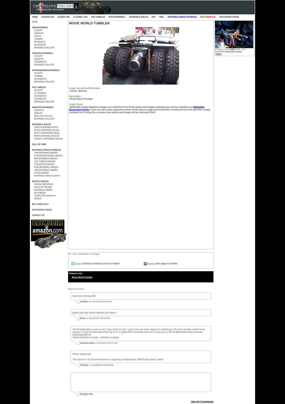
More (218, 54)
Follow (78, 263)
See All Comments (202, 401)
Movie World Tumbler (82, 277)
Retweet (151, 263)
